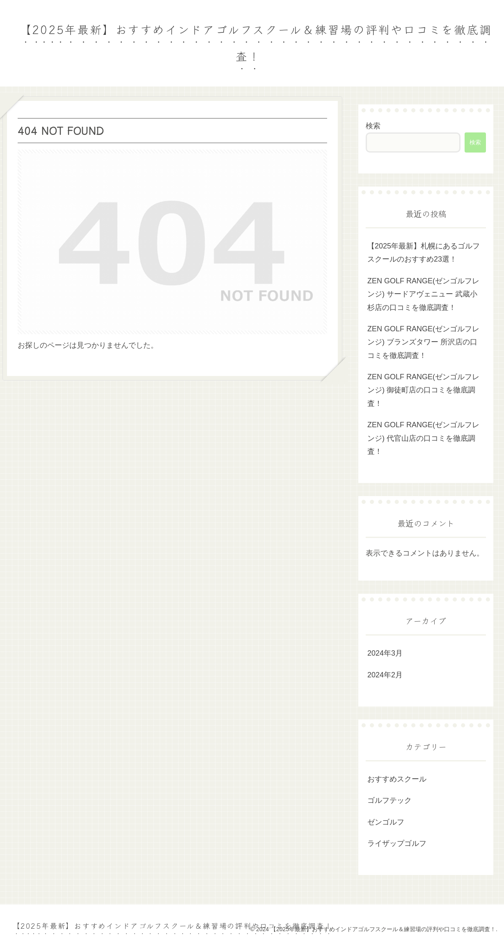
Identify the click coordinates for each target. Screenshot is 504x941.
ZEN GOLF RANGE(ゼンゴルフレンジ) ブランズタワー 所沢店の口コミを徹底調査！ (423, 342)
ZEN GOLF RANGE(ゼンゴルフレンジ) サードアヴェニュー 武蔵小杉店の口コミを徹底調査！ (423, 294)
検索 (373, 126)
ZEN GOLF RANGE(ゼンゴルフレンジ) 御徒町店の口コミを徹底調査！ (423, 390)
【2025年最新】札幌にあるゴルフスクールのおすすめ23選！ (423, 252)
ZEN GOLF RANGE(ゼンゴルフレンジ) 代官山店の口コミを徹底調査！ (423, 438)
